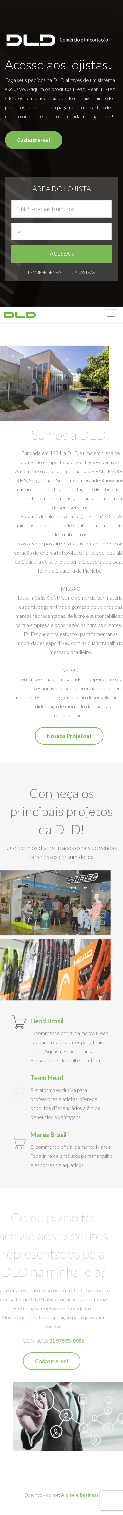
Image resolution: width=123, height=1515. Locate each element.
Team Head (47, 1078)
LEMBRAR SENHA (44, 272)
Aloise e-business (80, 1499)
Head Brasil (47, 1021)
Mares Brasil (49, 1134)
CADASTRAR (83, 272)
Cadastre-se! (33, 140)
